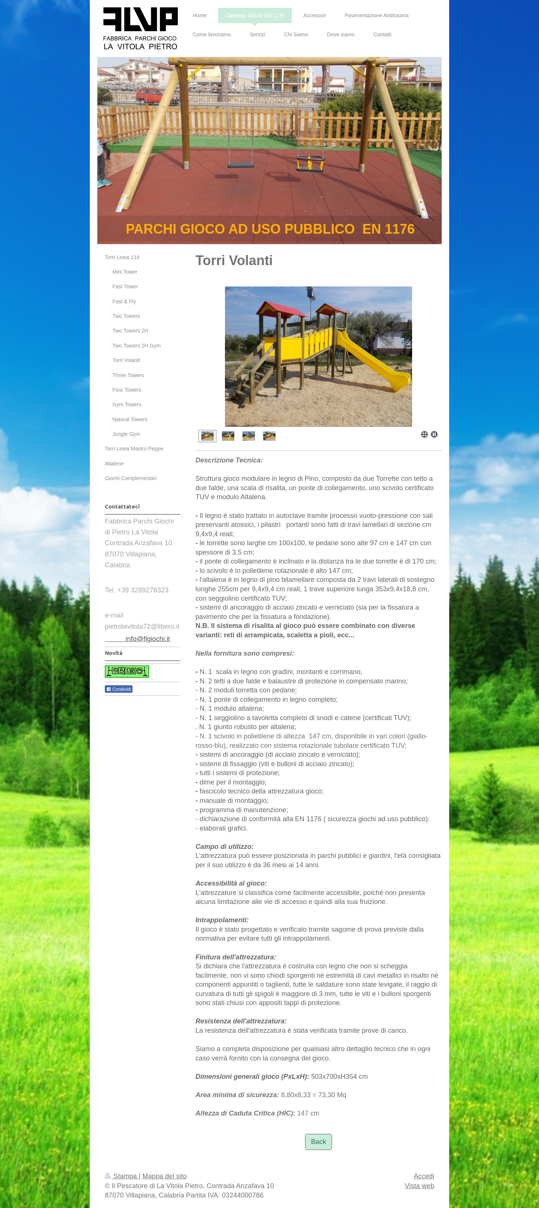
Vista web (419, 1186)
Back (318, 1141)
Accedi (424, 1176)
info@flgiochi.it (137, 639)
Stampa (122, 1176)
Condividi (118, 689)
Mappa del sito (165, 1176)
